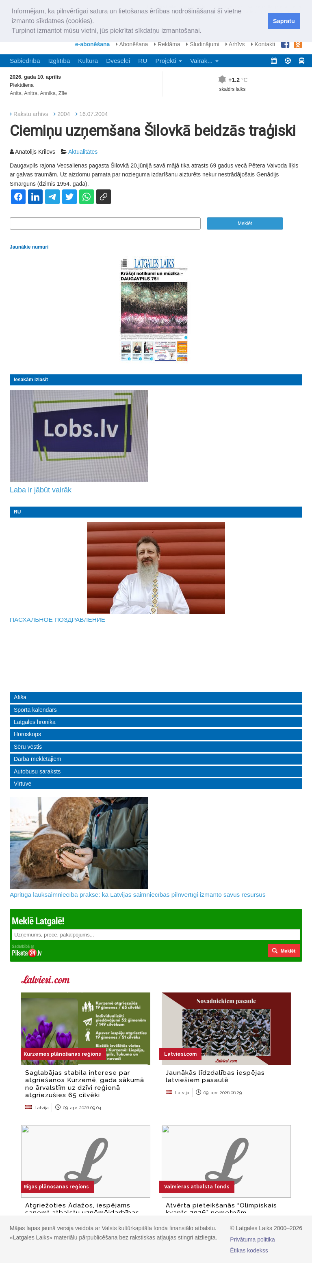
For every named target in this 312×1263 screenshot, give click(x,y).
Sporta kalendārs (35, 710)
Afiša (20, 697)
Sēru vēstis (28, 746)
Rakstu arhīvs (30, 114)
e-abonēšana (92, 44)
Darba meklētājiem (37, 759)
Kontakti (263, 44)
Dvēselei (118, 60)
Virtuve (22, 783)
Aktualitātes (83, 151)
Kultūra (88, 60)
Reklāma (167, 44)
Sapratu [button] (284, 21)
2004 (63, 114)
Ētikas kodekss (249, 1250)
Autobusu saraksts (37, 771)
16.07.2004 (93, 114)
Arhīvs (235, 44)
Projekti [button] (168, 60)
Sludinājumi (202, 44)
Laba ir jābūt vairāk (41, 490)
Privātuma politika (252, 1239)
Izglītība (59, 60)
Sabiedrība (25, 60)
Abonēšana (132, 44)
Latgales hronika (35, 722)
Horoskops (27, 734)
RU (142, 60)
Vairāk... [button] (204, 60)
